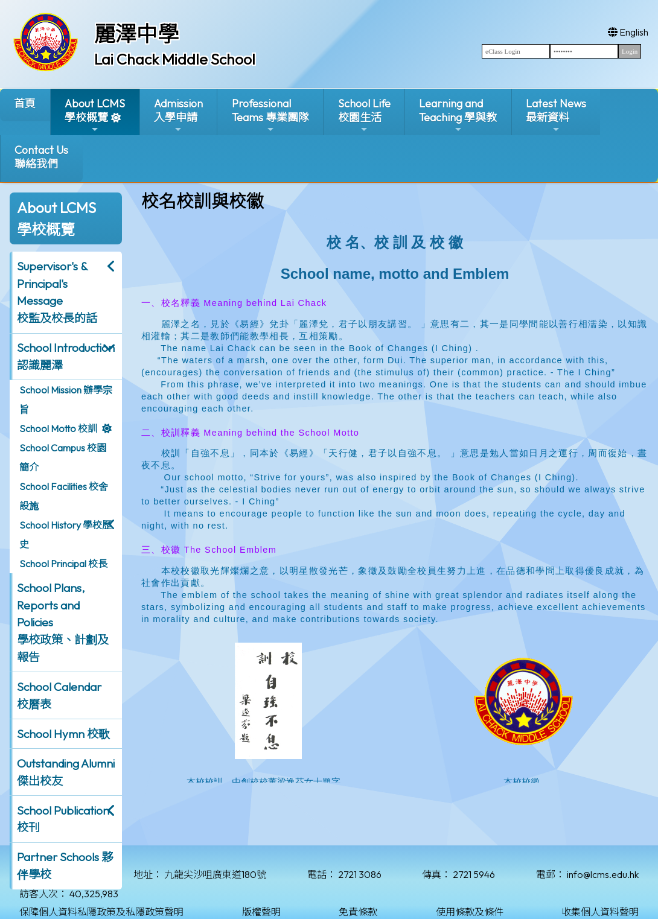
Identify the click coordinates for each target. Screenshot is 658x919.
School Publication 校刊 (63, 819)
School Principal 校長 (63, 564)
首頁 (25, 103)
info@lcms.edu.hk (603, 874)
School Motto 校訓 (58, 428)
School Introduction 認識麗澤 (66, 356)
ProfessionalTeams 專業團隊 (270, 116)
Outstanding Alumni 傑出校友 (66, 772)
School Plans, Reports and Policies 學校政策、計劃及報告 (63, 622)
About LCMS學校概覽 (95, 116)
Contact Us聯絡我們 (41, 157)
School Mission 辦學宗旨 (65, 399)
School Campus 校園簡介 (62, 457)
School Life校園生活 (364, 116)
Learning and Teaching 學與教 (458, 116)
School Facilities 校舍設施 (63, 496)
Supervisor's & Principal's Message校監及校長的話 (57, 292)
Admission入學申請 (178, 116)
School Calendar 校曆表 (59, 695)
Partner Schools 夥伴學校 (65, 866)
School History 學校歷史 (65, 534)
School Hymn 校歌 (63, 734)
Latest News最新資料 (556, 116)
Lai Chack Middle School (174, 59)
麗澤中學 (136, 34)
